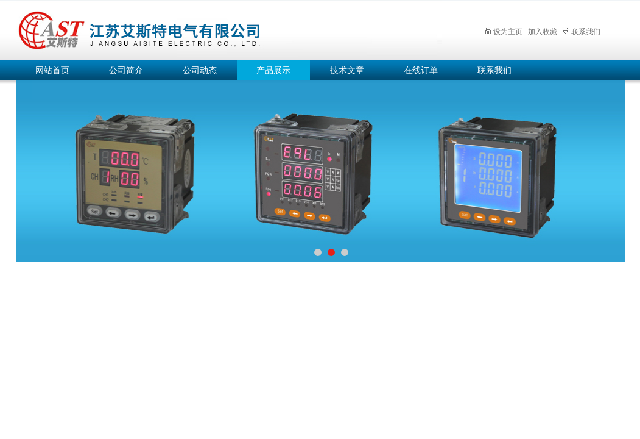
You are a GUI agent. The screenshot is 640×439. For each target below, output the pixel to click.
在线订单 (421, 70)
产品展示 (273, 70)
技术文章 (347, 70)
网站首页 (52, 70)
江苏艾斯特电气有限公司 (229, 28)
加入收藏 (542, 31)
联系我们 (581, 31)
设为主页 (503, 31)
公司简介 (126, 70)
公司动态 (200, 70)
